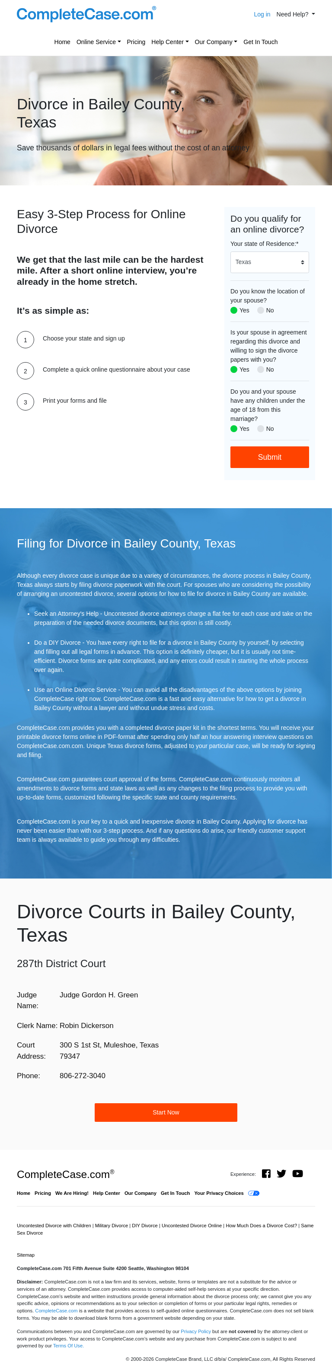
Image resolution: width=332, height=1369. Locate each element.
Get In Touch (260, 41)
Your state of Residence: (264, 243)
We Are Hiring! (72, 1193)
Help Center (167, 41)
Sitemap (26, 1255)
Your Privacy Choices (218, 1193)
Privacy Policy (196, 1331)
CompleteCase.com (65, 1174)
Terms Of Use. (68, 1345)
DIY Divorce (145, 1225)
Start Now (166, 1112)
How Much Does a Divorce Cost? (262, 1225)
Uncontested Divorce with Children (55, 1225)
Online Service (96, 41)
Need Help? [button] (293, 14)
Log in (262, 14)
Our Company (214, 41)
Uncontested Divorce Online (192, 1225)
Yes (244, 310)
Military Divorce (112, 1225)
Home (62, 41)
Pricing (136, 41)
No (270, 310)
